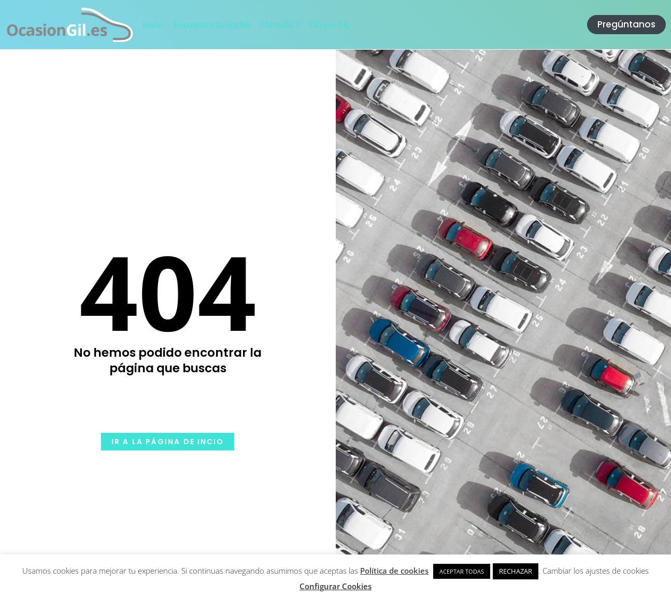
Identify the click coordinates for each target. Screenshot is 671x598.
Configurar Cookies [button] (335, 586)
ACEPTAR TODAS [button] (461, 571)
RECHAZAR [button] (515, 571)
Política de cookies (394, 570)
